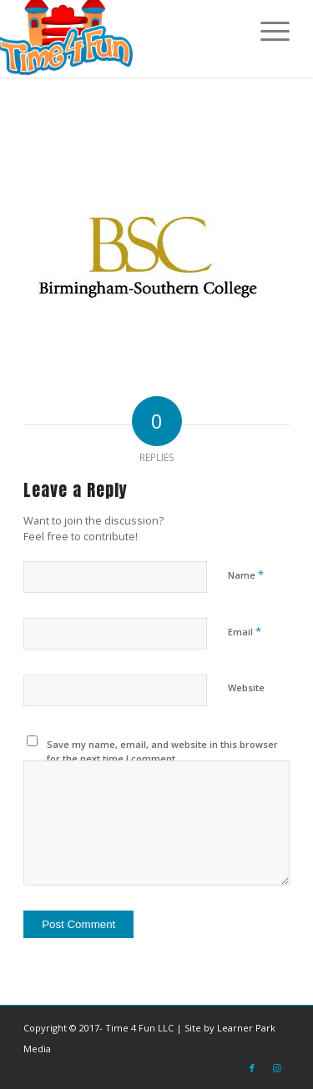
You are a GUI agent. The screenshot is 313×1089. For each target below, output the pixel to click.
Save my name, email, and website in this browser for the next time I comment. (162, 751)
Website (246, 687)
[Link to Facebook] (252, 1068)
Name (246, 574)
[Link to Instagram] (277, 1068)
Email (244, 631)
